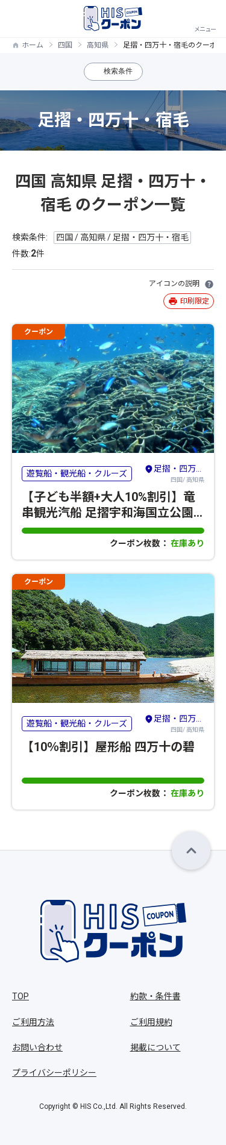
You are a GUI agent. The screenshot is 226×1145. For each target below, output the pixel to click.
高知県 (97, 45)
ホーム (32, 45)
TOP (20, 996)
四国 (65, 45)
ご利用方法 (33, 1022)
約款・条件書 (155, 996)
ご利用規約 (151, 1022)
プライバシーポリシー (54, 1073)
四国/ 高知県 (174, 473)
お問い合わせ (37, 1047)
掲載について (155, 1047)
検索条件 (118, 71)
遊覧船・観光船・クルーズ (77, 473)
